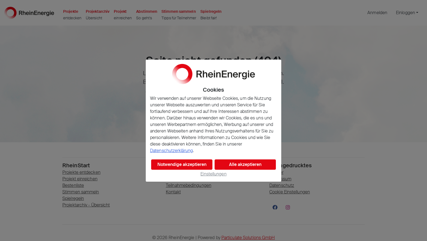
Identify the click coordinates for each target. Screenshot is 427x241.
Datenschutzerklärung (171, 150)
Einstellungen (213, 174)
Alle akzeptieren (245, 164)
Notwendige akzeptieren (181, 164)
